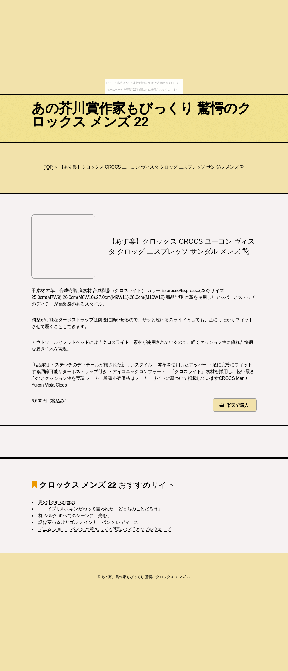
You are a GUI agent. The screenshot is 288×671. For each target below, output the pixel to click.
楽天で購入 (237, 405)
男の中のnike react (56, 502)
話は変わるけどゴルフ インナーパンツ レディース (88, 522)
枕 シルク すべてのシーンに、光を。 (75, 515)
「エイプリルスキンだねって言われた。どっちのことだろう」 (100, 508)
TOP (48, 167)
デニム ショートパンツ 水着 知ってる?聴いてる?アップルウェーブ (104, 529)
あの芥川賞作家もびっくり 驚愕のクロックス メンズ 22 (141, 115)
